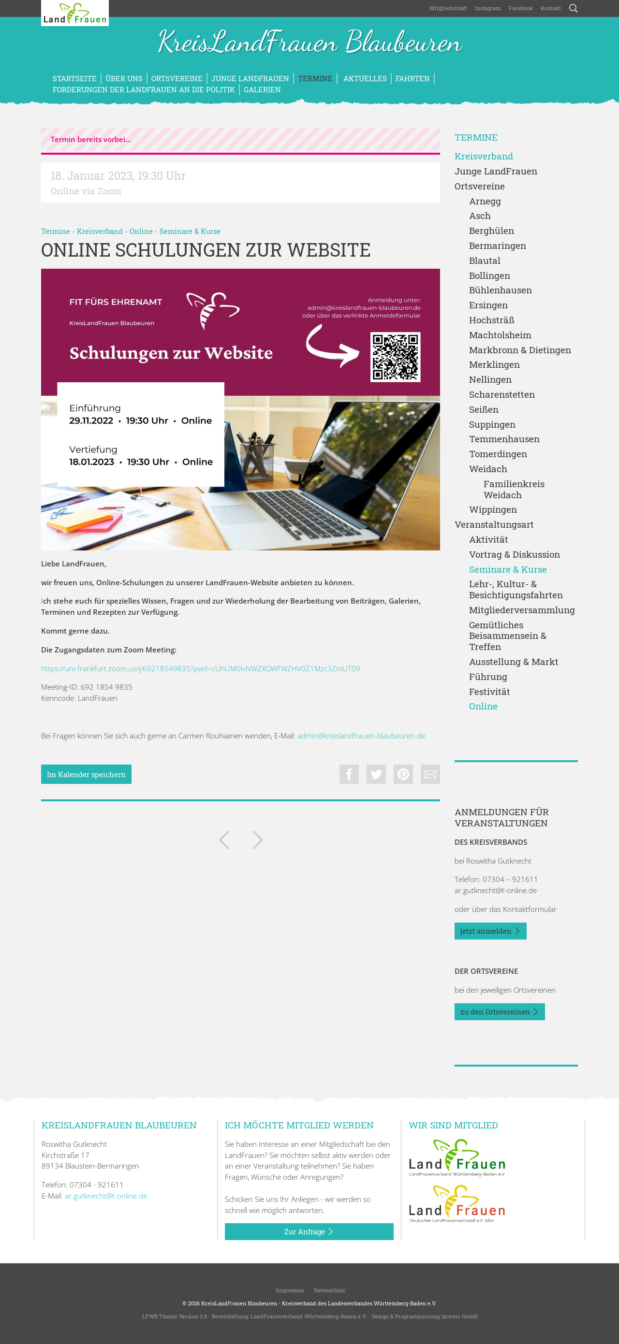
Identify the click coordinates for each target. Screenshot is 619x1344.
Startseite (75, 78)
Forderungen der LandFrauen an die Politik (144, 89)
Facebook (521, 8)
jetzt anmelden (490, 931)
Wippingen (493, 509)
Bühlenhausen (500, 290)
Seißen (484, 409)
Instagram (488, 8)
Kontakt (551, 8)
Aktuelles (364, 78)
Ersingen (488, 305)
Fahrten (413, 78)
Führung (488, 676)
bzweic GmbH (459, 1316)
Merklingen (494, 364)
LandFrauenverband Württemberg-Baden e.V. (309, 1316)
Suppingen (492, 424)
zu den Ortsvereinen (499, 1012)
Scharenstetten (502, 394)
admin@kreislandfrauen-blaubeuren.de (361, 735)
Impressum (289, 1290)
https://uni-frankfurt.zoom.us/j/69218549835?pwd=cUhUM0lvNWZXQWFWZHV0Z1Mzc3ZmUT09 (200, 668)
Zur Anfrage (309, 1232)
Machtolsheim (500, 335)
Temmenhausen (504, 439)
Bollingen (489, 275)
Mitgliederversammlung (522, 610)
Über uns (124, 78)
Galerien (262, 89)
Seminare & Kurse (190, 231)
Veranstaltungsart (494, 524)
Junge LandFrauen (250, 78)
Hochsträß (492, 320)
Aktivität (488, 539)
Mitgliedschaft (448, 8)
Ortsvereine (177, 78)
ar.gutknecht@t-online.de (496, 890)
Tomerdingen (498, 454)
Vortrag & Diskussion (514, 554)
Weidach (488, 469)
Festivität (489, 691)
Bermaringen (497, 245)
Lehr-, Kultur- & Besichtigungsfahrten (516, 589)
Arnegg (485, 201)
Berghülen (491, 230)
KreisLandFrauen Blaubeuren (309, 42)
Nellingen (490, 379)
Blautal (485, 260)
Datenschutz (328, 1290)
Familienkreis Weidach (514, 489)
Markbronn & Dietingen (520, 350)
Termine (315, 78)
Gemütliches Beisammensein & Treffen (507, 636)
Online (141, 231)
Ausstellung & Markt (514, 661)
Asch (480, 215)
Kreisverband (100, 231)
